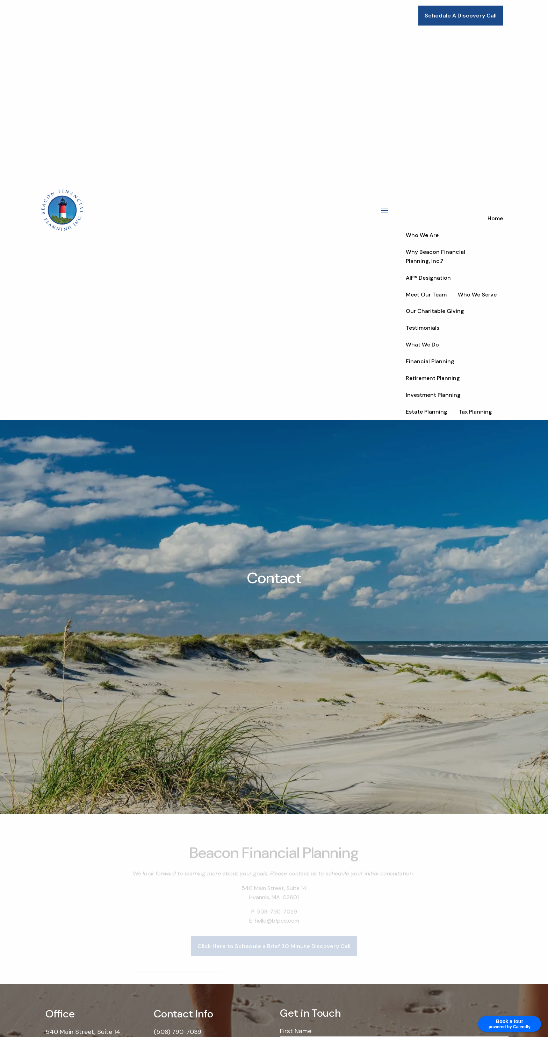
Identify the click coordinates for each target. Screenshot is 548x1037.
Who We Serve (477, 294)
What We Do (422, 344)
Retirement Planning (433, 378)
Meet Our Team (426, 294)
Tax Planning (475, 411)
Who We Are (422, 235)
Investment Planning (433, 395)
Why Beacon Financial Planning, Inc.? (435, 256)
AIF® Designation (428, 277)
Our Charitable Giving (435, 311)
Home (495, 218)
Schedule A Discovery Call (461, 15)
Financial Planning (430, 361)
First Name (295, 1031)
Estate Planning (426, 411)
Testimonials (422, 327)
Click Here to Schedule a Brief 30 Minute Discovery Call (274, 955)
